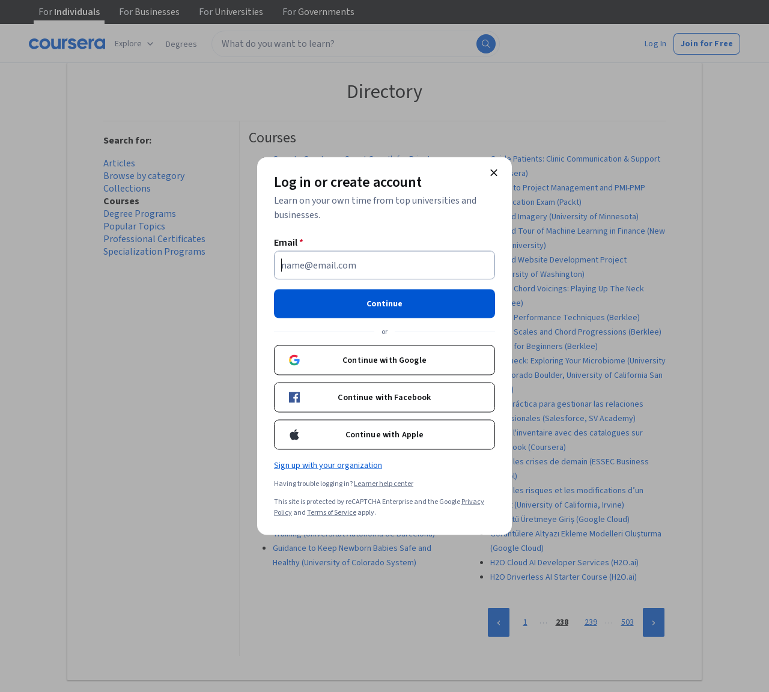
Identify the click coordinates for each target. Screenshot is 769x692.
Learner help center (383, 484)
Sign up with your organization (328, 466)
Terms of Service (331, 513)
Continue (384, 304)
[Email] (384, 265)
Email (288, 243)
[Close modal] (494, 173)
